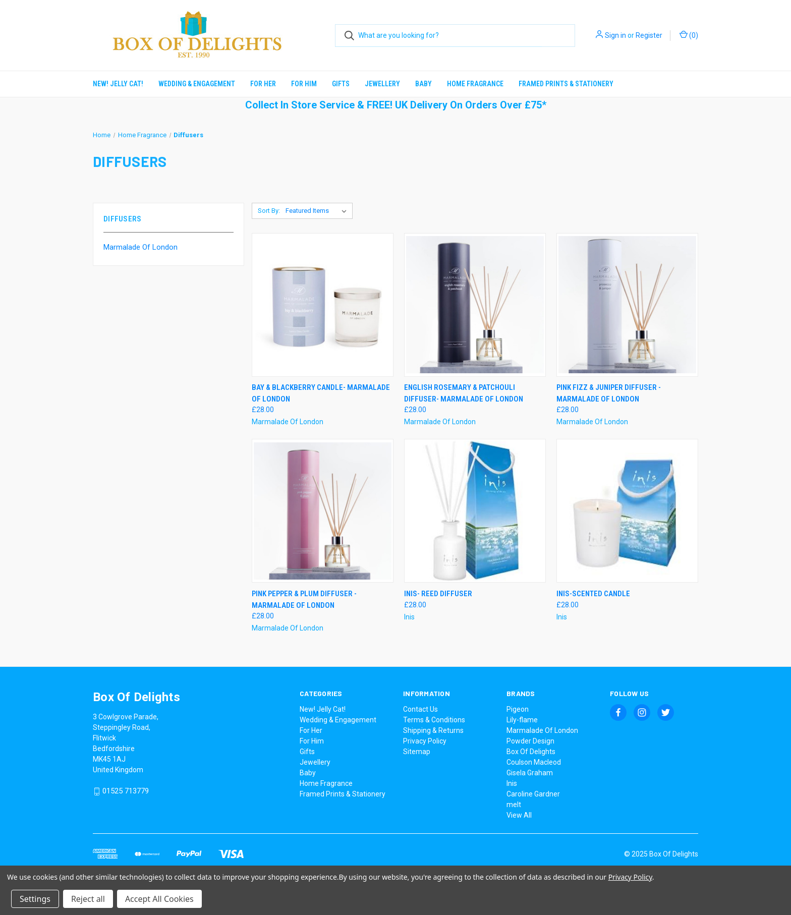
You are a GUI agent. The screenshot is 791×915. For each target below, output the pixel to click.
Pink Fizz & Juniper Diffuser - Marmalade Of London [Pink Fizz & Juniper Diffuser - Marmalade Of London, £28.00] (608, 393)
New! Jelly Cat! (118, 84)
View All (519, 815)
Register (649, 35)
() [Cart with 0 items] (689, 34)
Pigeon (517, 709)
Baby (423, 84)
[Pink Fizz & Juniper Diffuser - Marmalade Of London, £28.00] (627, 305)
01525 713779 (125, 791)
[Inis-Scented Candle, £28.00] (627, 511)
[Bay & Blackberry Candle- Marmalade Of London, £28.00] (322, 305)
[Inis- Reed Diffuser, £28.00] (475, 511)
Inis (511, 783)
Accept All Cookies (159, 898)
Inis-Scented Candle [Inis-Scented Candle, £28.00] (593, 593)
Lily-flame (522, 720)
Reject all (88, 898)
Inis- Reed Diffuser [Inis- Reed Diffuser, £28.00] (438, 593)
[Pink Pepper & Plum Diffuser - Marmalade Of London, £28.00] (322, 511)
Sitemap (416, 752)
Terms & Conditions (434, 720)
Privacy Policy (424, 741)
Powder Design (530, 741)
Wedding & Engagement (196, 84)
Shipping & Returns (433, 730)
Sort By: (269, 210)
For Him (304, 84)
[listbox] (318, 210)
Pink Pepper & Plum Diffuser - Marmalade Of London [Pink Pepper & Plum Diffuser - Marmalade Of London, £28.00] (304, 599)
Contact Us (420, 709)
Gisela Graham (529, 773)
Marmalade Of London (140, 247)
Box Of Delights (530, 752)
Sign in (615, 35)
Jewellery (382, 84)
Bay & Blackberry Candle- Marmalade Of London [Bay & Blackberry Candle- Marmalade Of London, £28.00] (321, 393)
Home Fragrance (475, 84)
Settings (35, 898)
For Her (263, 84)
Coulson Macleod (533, 762)
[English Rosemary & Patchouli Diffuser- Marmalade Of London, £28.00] (475, 305)
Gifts (341, 84)
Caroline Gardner (533, 794)
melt (513, 804)
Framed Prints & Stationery (566, 84)
